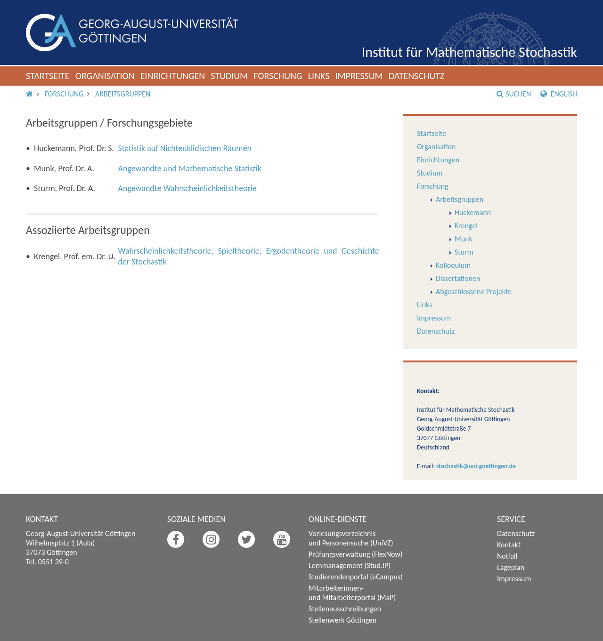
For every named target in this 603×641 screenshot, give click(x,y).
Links (319, 75)
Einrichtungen (172, 75)
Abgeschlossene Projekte (474, 291)
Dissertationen (458, 278)
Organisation (105, 75)
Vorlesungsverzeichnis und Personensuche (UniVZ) (351, 538)
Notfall (507, 556)
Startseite (48, 75)
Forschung (277, 75)
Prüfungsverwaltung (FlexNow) (356, 554)
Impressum (359, 75)
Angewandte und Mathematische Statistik (189, 168)
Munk (464, 238)
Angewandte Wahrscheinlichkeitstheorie (187, 188)
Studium (229, 75)
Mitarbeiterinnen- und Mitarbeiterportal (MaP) (352, 593)
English (558, 93)
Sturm (464, 252)
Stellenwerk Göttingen (342, 620)
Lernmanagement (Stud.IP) (350, 565)
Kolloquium (453, 265)
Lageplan (510, 567)
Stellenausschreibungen (345, 608)
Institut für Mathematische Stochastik (469, 52)
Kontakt (509, 544)
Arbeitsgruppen (122, 93)
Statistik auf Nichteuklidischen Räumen (185, 148)
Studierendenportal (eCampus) (356, 576)
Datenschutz (417, 75)
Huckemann (473, 212)
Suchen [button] (514, 93)
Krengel (466, 225)
